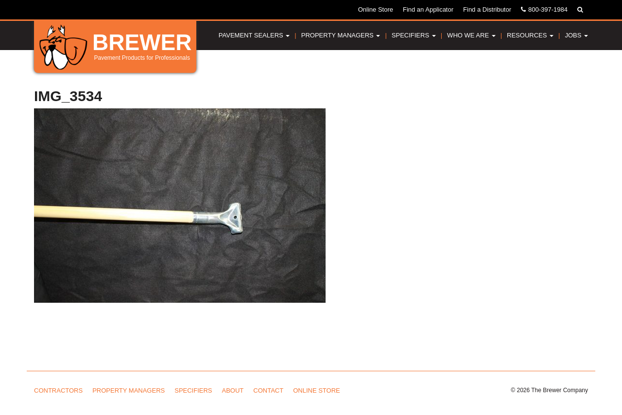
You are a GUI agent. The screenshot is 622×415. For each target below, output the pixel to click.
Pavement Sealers (254, 35)
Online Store (375, 9)
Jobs (576, 35)
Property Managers (340, 35)
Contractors (58, 390)
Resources (530, 35)
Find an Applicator (428, 9)
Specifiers (414, 35)
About (233, 390)
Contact (268, 390)
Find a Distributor (487, 9)
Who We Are (471, 35)
